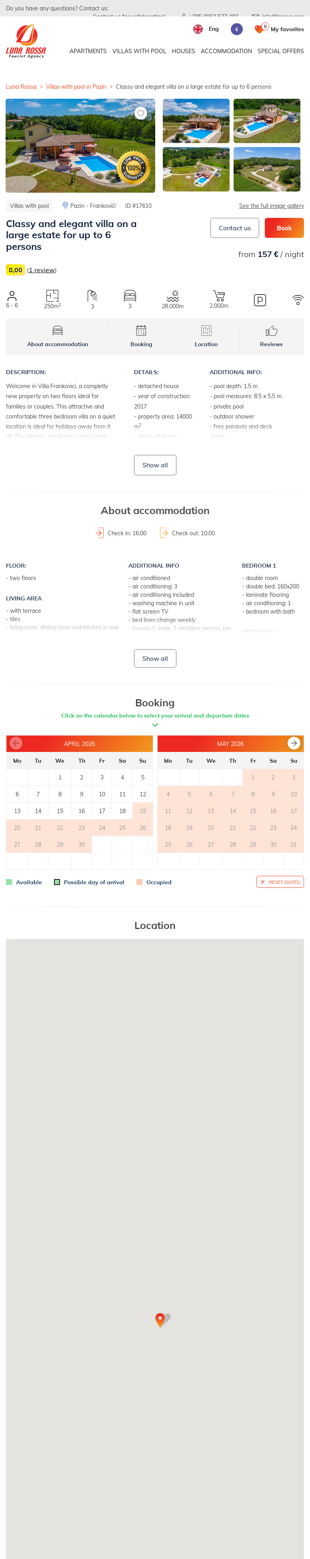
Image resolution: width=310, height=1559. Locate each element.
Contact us (235, 227)
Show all (155, 465)
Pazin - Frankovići (93, 205)
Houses (183, 51)
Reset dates (284, 882)
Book (284, 227)
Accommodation (226, 51)
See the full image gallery (271, 205)
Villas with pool (139, 51)
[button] (294, 743)
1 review (42, 269)
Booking (141, 336)
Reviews (271, 336)
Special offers (281, 51)
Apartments (88, 51)
